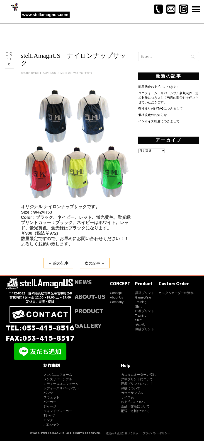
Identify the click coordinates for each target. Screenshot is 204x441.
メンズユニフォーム (58, 374)
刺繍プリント (144, 329)
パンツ (48, 393)
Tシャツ (49, 415)
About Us (116, 297)
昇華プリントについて (137, 379)
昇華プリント (144, 293)
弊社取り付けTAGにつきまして (160, 108)
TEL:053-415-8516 (40, 328)
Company (117, 302)
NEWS (68, 73)
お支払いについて (133, 402)
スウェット (51, 397)
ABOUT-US (90, 297)
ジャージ (50, 406)
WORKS (78, 73)
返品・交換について (135, 406)
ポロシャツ (51, 424)
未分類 (88, 73)
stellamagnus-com (49, 73)
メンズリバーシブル (58, 379)
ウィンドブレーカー (58, 411)
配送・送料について (135, 411)
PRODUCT (89, 311)
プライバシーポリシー (156, 433)
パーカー (50, 402)
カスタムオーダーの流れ (176, 293)
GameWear (143, 297)
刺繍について (130, 388)
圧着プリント (144, 311)
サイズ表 (127, 397)
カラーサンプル (132, 393)
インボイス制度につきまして (159, 121)
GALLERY (88, 326)
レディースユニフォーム (61, 384)
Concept (116, 293)
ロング (48, 420)
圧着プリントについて (137, 384)
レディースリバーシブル (61, 388)
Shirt (138, 306)
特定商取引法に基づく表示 (122, 433)
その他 (140, 324)
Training (140, 302)
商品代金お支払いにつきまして (160, 87)
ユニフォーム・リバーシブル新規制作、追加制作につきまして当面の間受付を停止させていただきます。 (168, 97)
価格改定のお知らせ (152, 115)
